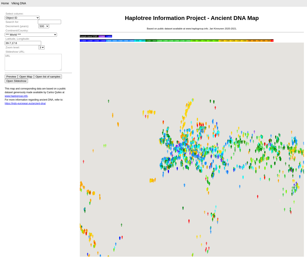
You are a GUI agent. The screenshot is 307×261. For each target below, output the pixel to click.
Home (5, 3)
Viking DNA (18, 3)
